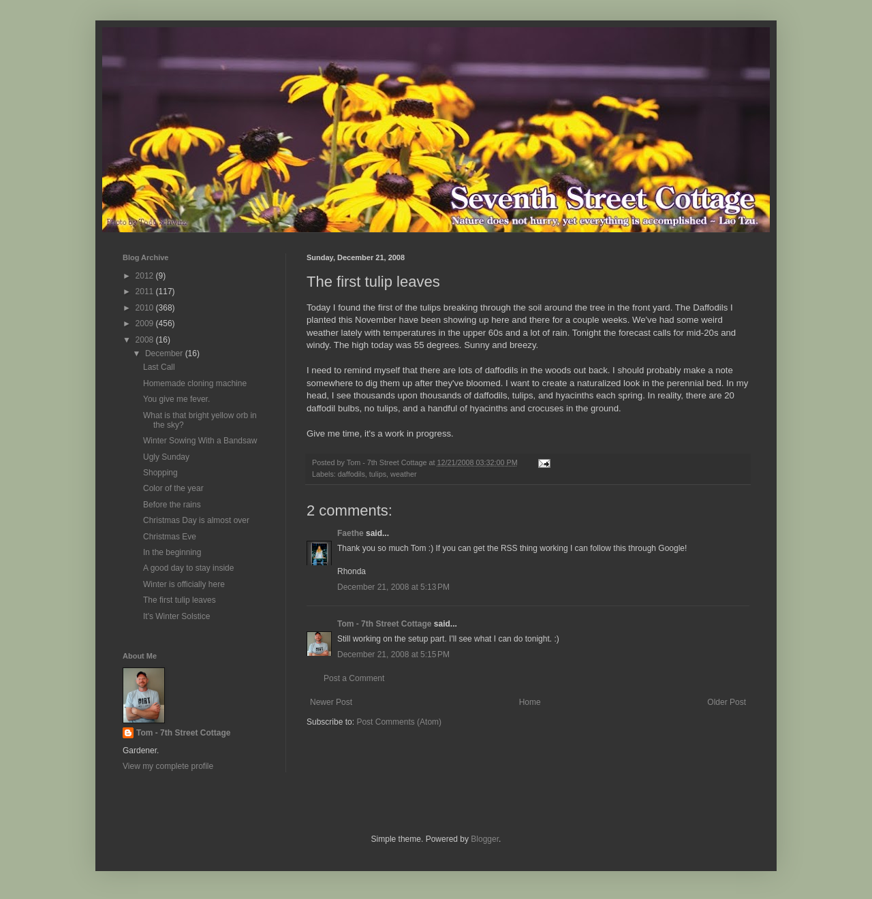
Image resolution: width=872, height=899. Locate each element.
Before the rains (172, 504)
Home (530, 702)
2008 (146, 340)
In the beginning (172, 552)
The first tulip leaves (179, 600)
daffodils (351, 474)
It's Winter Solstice (176, 616)
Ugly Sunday (166, 457)
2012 (146, 276)
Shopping (160, 472)
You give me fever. (176, 399)
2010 (146, 308)
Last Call (159, 367)
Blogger (485, 839)
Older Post (726, 702)
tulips (377, 474)
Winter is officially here (184, 584)
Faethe (350, 533)
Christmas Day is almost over (196, 520)
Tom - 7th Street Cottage (384, 624)
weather (403, 474)
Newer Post (331, 702)
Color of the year (173, 488)
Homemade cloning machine (195, 383)
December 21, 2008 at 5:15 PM (393, 654)
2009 (146, 323)
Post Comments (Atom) (398, 722)
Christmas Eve (169, 536)
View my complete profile (168, 766)
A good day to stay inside (188, 568)
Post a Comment (354, 678)
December (165, 353)
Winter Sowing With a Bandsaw (200, 440)
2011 (146, 291)
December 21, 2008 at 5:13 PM (393, 587)
